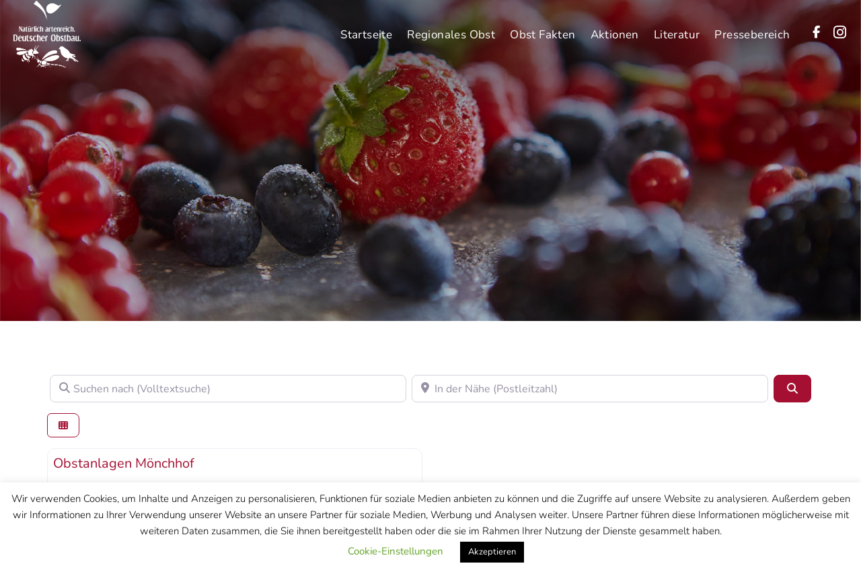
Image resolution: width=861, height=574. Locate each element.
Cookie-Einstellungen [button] (395, 551)
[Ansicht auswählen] (63, 425)
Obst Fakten (542, 26)
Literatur (677, 26)
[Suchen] (792, 388)
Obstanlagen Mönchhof (123, 463)
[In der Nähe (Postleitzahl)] (590, 388)
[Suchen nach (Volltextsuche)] (228, 388)
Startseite (366, 26)
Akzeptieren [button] (492, 552)
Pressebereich (752, 26)
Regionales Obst (451, 26)
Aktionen (615, 26)
